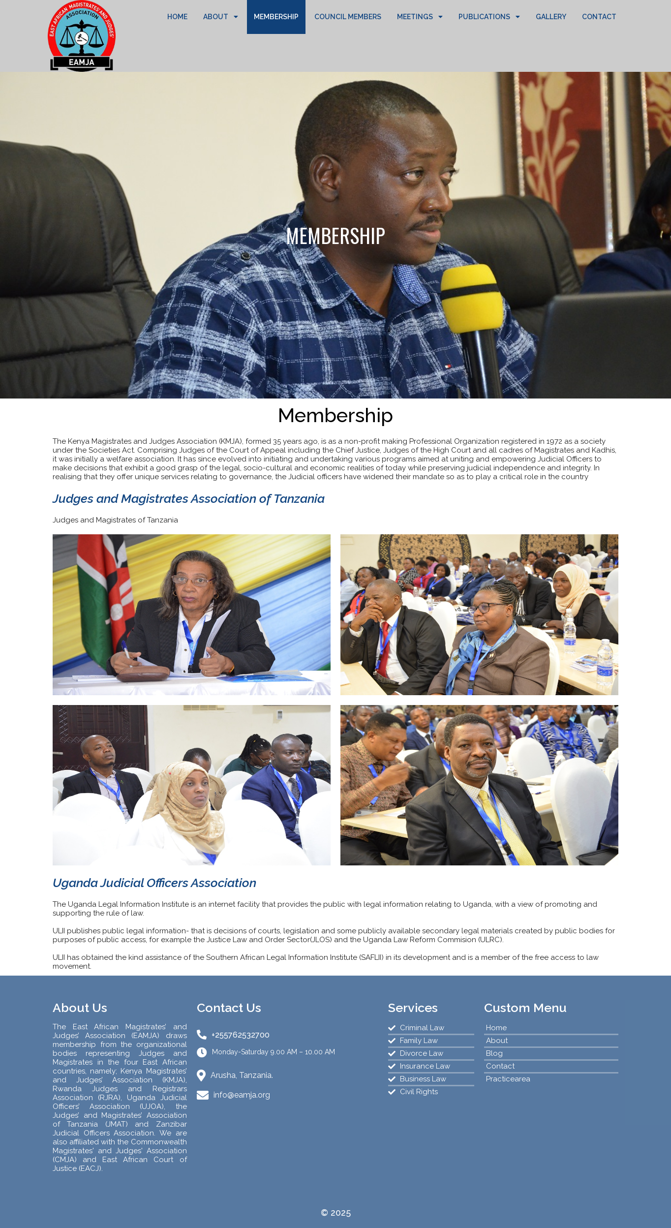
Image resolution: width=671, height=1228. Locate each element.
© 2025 (336, 1212)
